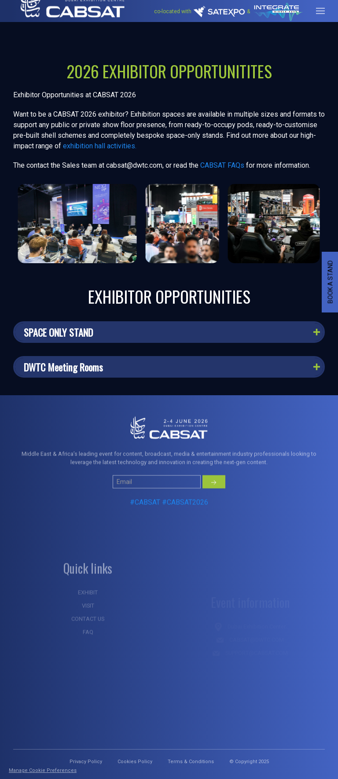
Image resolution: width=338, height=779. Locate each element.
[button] (169, 332)
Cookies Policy (135, 761)
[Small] (157, 503)
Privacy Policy (86, 761)
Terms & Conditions (191, 761)
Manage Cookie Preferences (43, 770)
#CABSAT (145, 524)
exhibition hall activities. (99, 146)
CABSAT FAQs (222, 165)
